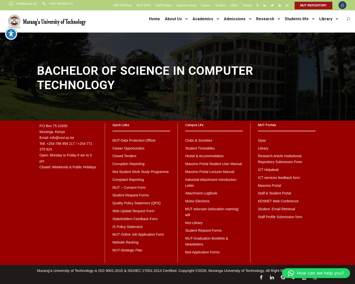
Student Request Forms (130, 195)
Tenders (220, 5)
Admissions (235, 19)
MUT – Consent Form (128, 187)
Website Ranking (125, 242)
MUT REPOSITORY (313, 5)
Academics (203, 19)
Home (154, 19)
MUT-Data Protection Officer (134, 140)
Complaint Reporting (128, 180)
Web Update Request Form (133, 211)
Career (205, 5)
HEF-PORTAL (122, 5)
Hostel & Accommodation (204, 156)
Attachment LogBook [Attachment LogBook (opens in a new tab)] (201, 193)
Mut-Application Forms (202, 252)
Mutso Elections (197, 201)
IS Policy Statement (127, 227)
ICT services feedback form (279, 178)
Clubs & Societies (198, 140)
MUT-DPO (143, 5)
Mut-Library (194, 223)
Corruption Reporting (128, 164)
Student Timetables (200, 148)
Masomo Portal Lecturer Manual (209, 172)
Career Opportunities (128, 148)
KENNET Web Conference (278, 201)
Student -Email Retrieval (276, 209)
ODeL (234, 5)
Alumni (247, 5)
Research (265, 19)
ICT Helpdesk (268, 170)
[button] (316, 273)
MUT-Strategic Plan (127, 250)
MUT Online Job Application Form (138, 234)
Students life (297, 19)
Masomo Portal (186, 5)
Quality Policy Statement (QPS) (136, 203)
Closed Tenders (124, 156)
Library (325, 19)
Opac (262, 140)
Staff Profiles (163, 5)
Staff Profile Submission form (280, 217)
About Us (173, 19)
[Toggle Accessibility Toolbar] (11, 27)
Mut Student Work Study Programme (140, 172)
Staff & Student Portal (274, 193)
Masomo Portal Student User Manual (213, 164)
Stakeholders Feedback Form (135, 219)
